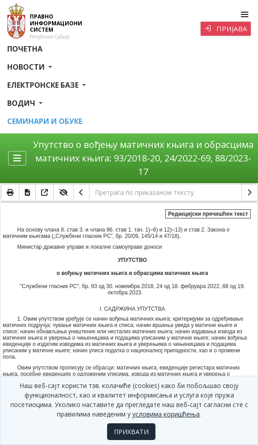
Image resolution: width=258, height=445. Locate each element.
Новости (27, 67)
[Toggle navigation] (244, 14)
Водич (22, 103)
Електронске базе (43, 85)
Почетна (24, 49)
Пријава (225, 28)
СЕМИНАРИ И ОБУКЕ (44, 121)
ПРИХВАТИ (131, 431)
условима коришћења (166, 414)
